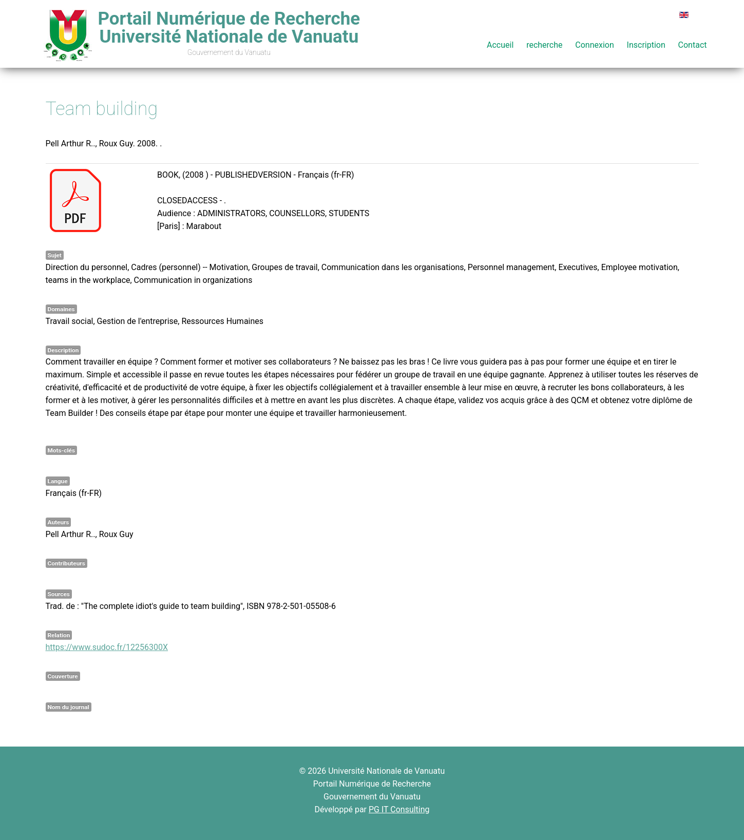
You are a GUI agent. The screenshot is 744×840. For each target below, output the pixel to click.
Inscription (646, 45)
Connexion (594, 45)
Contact (692, 45)
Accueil (500, 45)
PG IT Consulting (399, 809)
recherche (544, 45)
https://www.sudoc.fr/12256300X (107, 647)
